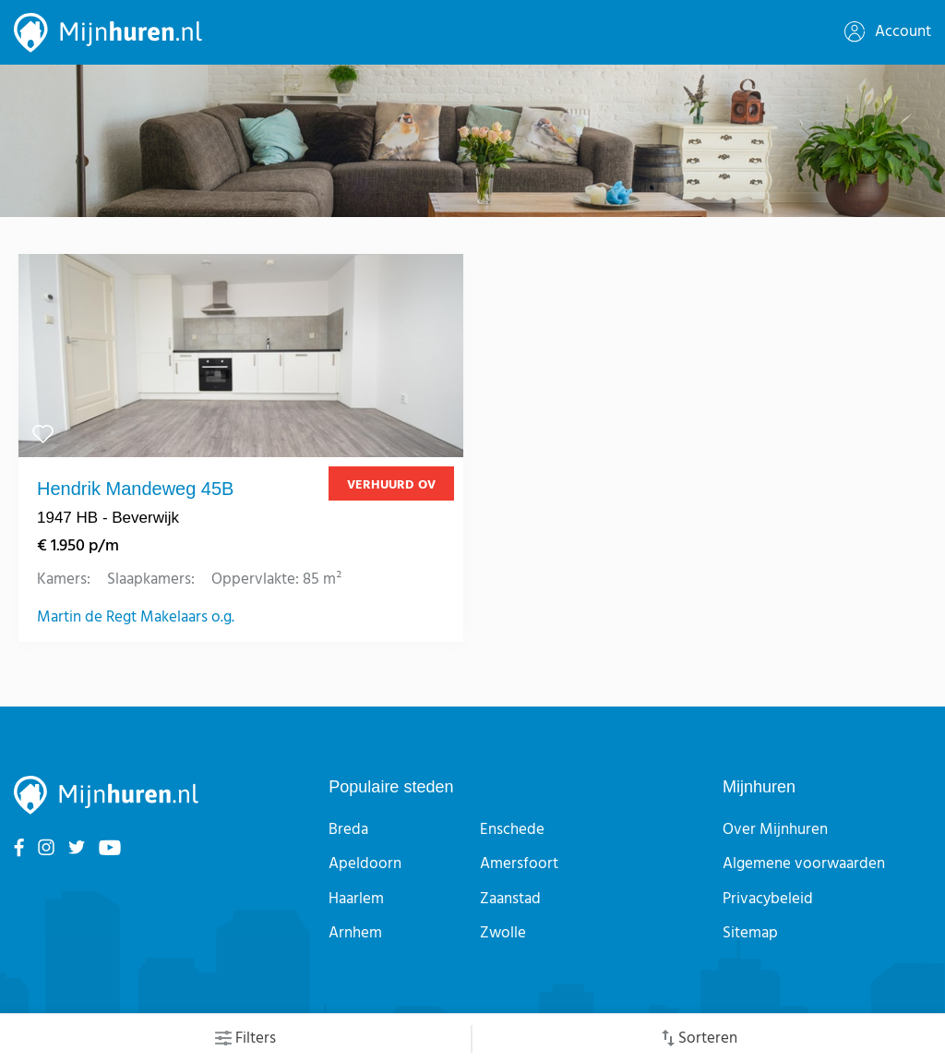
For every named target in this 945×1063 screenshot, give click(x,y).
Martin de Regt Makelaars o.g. (135, 618)
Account (887, 31)
